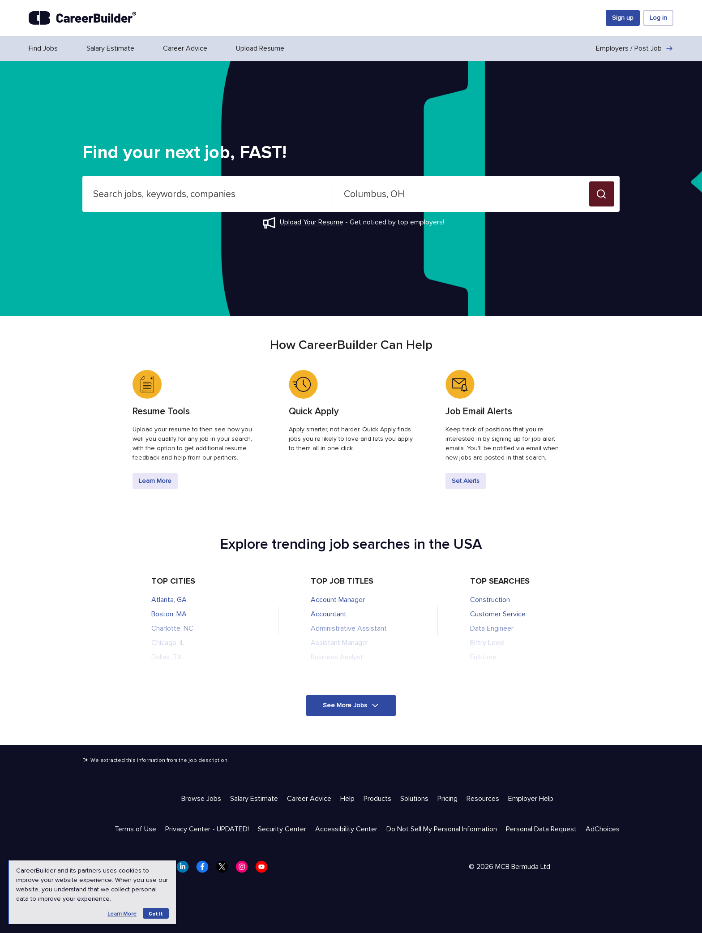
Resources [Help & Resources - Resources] (483, 798)
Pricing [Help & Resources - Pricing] (447, 798)
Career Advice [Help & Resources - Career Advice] (309, 798)
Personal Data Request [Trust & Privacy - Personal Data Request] (541, 829)
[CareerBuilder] (82, 18)
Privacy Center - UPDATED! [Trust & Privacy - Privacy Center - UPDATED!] (207, 829)
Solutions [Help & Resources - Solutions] (414, 798)
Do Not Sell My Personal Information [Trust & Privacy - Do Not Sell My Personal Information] (441, 829)
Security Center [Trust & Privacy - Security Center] (282, 829)
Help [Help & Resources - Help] (347, 798)
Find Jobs (43, 48)
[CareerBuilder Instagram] (244, 869)
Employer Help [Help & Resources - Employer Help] (530, 798)
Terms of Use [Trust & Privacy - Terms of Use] (135, 829)
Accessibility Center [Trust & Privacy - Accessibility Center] (346, 829)
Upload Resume (260, 48)
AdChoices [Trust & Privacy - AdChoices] (603, 829)
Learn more (122, 914)
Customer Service (498, 614)
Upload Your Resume (311, 222)
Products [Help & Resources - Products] (377, 798)
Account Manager (338, 599)
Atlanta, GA (169, 599)
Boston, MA (169, 614)
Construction (490, 599)
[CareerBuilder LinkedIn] (185, 869)
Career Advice (185, 48)
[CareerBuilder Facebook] (205, 869)
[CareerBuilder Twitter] (225, 869)
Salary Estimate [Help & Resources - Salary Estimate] (254, 798)
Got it (156, 913)
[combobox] (207, 194)
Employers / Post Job (634, 48)
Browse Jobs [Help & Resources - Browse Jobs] (201, 798)
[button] (601, 193)
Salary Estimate (110, 48)
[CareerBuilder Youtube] (264, 869)
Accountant (329, 614)
